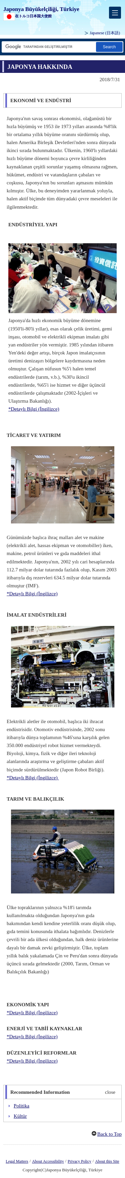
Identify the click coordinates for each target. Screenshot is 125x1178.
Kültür (20, 1116)
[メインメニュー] (115, 13)
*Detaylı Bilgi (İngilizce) (33, 409)
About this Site (107, 1161)
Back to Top (109, 1134)
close (110, 1092)
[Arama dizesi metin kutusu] (48, 47)
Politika (21, 1105)
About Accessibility (48, 1161)
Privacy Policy (79, 1161)
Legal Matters (17, 1161)
